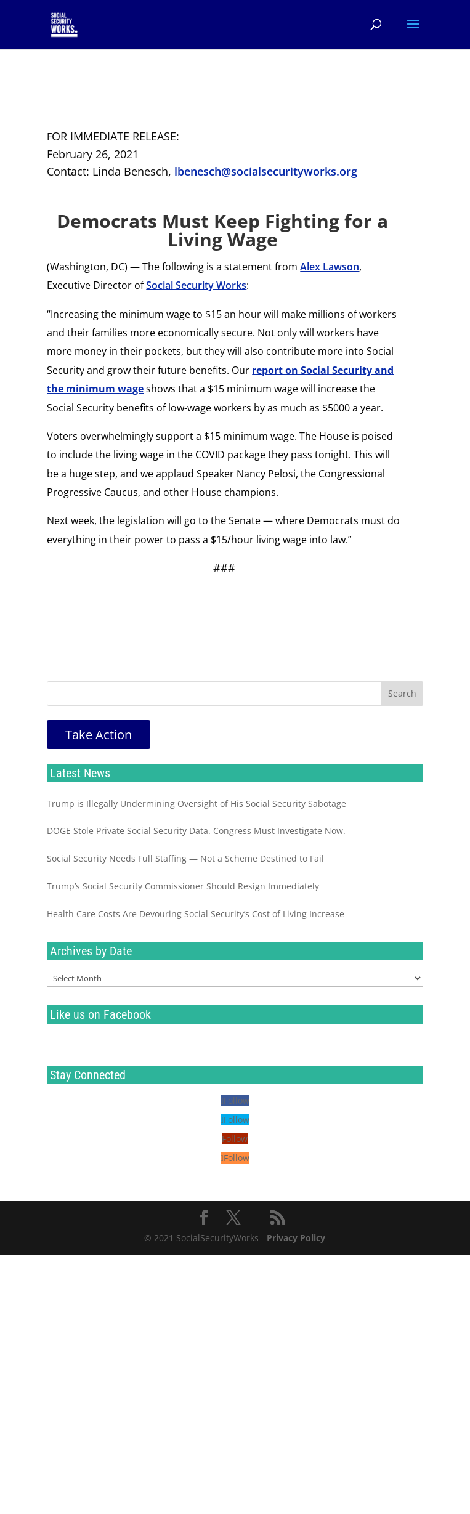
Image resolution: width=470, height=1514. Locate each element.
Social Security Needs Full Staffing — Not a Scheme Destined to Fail (185, 858)
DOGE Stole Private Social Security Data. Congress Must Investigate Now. (196, 830)
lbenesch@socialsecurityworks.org (265, 171)
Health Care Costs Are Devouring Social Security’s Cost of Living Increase (195, 914)
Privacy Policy (296, 1238)
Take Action (98, 734)
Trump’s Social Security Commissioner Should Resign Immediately (183, 886)
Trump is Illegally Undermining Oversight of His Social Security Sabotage (196, 803)
